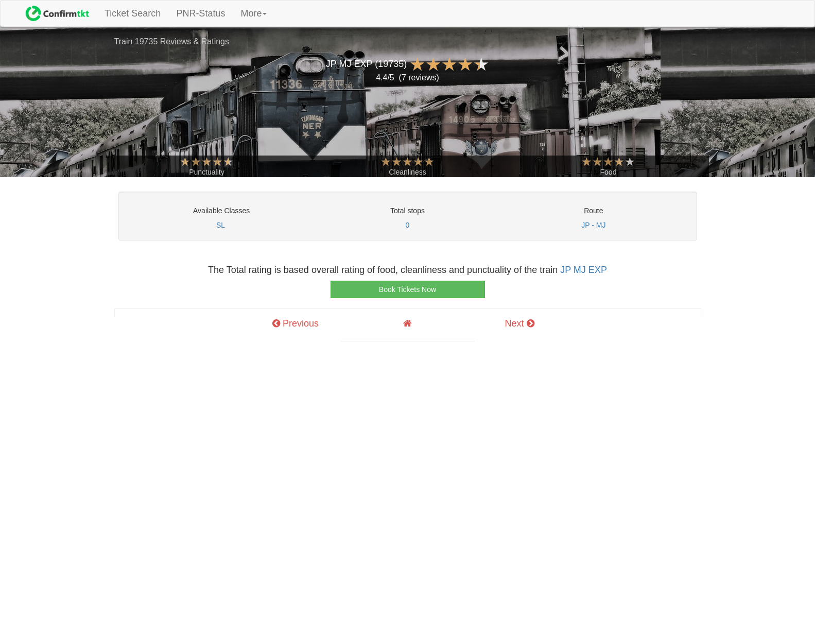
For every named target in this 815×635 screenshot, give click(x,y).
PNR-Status (200, 13)
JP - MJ (593, 225)
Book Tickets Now (407, 289)
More (253, 13)
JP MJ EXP (583, 270)
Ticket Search (136, 13)
